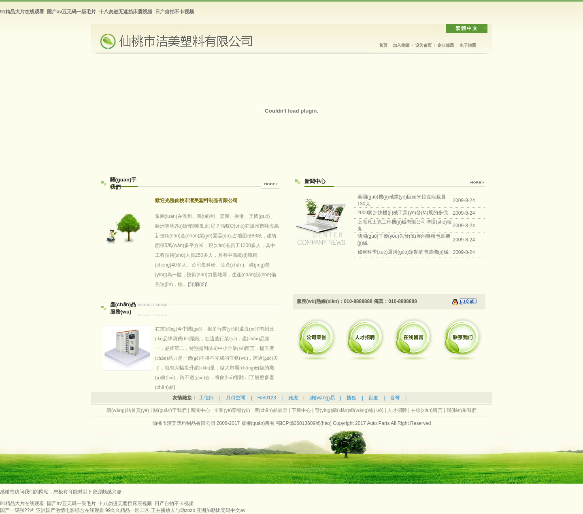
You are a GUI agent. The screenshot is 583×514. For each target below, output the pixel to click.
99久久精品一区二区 (127, 510)
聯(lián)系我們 (462, 410)
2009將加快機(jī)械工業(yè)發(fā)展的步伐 (402, 212)
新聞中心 (200, 410)
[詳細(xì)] (198, 284)
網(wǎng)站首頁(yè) (127, 410)
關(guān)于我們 (170, 410)
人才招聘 (397, 410)
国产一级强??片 (17, 510)
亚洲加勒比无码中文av (220, 510)
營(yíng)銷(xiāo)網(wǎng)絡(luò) (349, 410)
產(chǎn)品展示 (270, 410)
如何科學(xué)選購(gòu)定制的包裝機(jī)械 (403, 252)
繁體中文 (466, 28)
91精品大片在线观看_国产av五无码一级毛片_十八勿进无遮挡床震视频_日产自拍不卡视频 (97, 12)
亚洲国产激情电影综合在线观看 (70, 510)
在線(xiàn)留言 (427, 410)
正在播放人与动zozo (173, 510)
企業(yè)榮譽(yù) (232, 410)
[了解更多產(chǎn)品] (216, 358)
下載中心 (301, 410)
